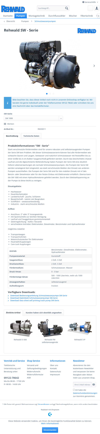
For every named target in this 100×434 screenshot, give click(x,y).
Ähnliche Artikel (13, 312)
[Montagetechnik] (37, 15)
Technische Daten (31, 136)
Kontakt (53, 368)
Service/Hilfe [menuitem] (89, 2)
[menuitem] (53, 8)
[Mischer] (73, 15)
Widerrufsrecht (33, 371)
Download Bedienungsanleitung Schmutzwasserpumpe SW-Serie (37, 295)
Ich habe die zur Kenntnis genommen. (85, 393)
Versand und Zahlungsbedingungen (37, 367)
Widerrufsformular (35, 374)
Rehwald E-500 (20, 339)
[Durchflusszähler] (57, 15)
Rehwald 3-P (79, 339)
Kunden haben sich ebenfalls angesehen (44, 312)
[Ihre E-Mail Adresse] (82, 384)
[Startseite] (7, 15)
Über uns (54, 365)
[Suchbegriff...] (53, 8)
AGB (29, 377)
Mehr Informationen (50, 423)
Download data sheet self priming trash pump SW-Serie (33, 300)
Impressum (55, 374)
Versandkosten (43, 404)
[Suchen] (66, 8)
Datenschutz (55, 371)
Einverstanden (50, 430)
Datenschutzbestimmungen (85, 393)
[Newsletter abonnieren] (93, 384)
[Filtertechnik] (87, 15)
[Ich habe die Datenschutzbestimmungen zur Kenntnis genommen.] (74, 390)
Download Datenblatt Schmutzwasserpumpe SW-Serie (33, 298)
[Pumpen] (20, 15)
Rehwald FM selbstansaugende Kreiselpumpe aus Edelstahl (50, 341)
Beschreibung (12, 136)
